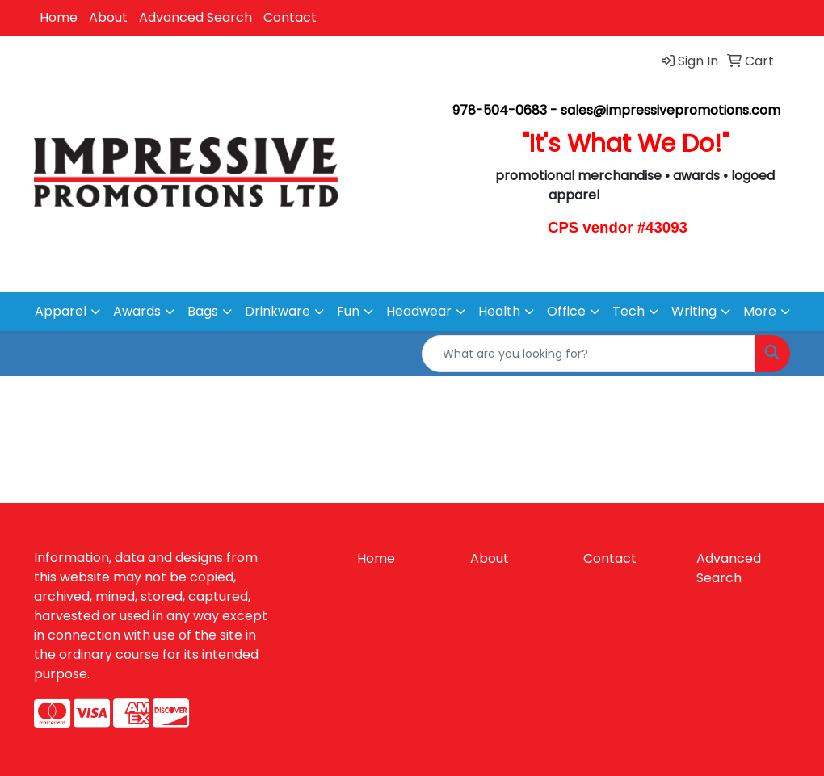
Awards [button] (137, 311)
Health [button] (499, 311)
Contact (290, 17)
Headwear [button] (419, 311)
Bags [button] (202, 311)
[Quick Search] (589, 353)
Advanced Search (195, 17)
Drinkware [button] (277, 311)
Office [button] (566, 311)
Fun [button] (348, 311)
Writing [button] (694, 311)
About (108, 17)
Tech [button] (628, 311)
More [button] (759, 311)
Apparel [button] (60, 311)
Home (59, 17)
